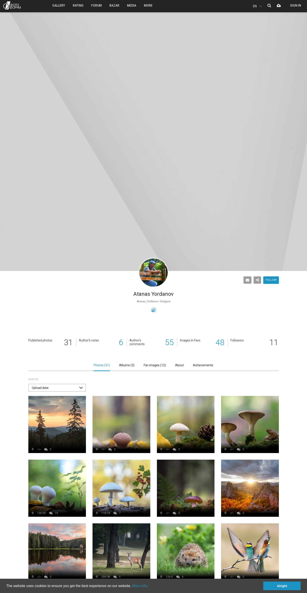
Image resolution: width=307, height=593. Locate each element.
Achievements (203, 365)
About (179, 365)
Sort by (33, 379)
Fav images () (155, 365)
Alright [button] (282, 586)
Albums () (126, 365)
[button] (57, 388)
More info (139, 586)
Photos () (102, 365)
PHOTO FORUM (12, 5)
